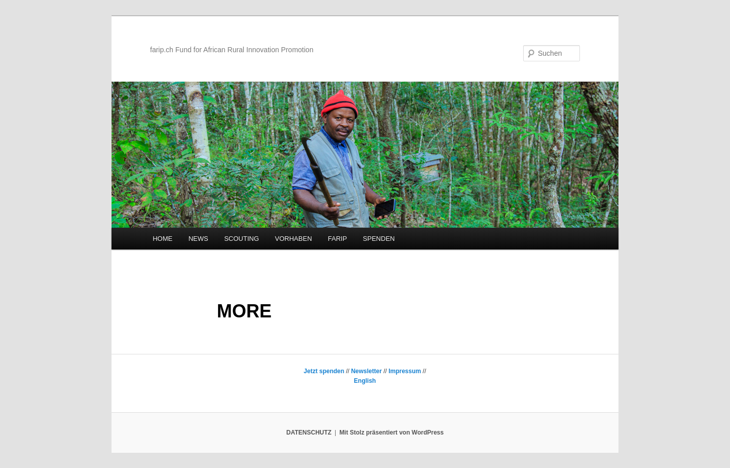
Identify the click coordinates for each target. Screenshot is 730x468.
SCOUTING (241, 238)
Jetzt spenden (324, 371)
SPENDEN (379, 238)
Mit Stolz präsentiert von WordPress (391, 432)
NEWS (198, 238)
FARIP (337, 238)
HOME (162, 238)
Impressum (404, 371)
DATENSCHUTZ (309, 432)
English (365, 380)
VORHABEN (293, 238)
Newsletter (366, 371)
